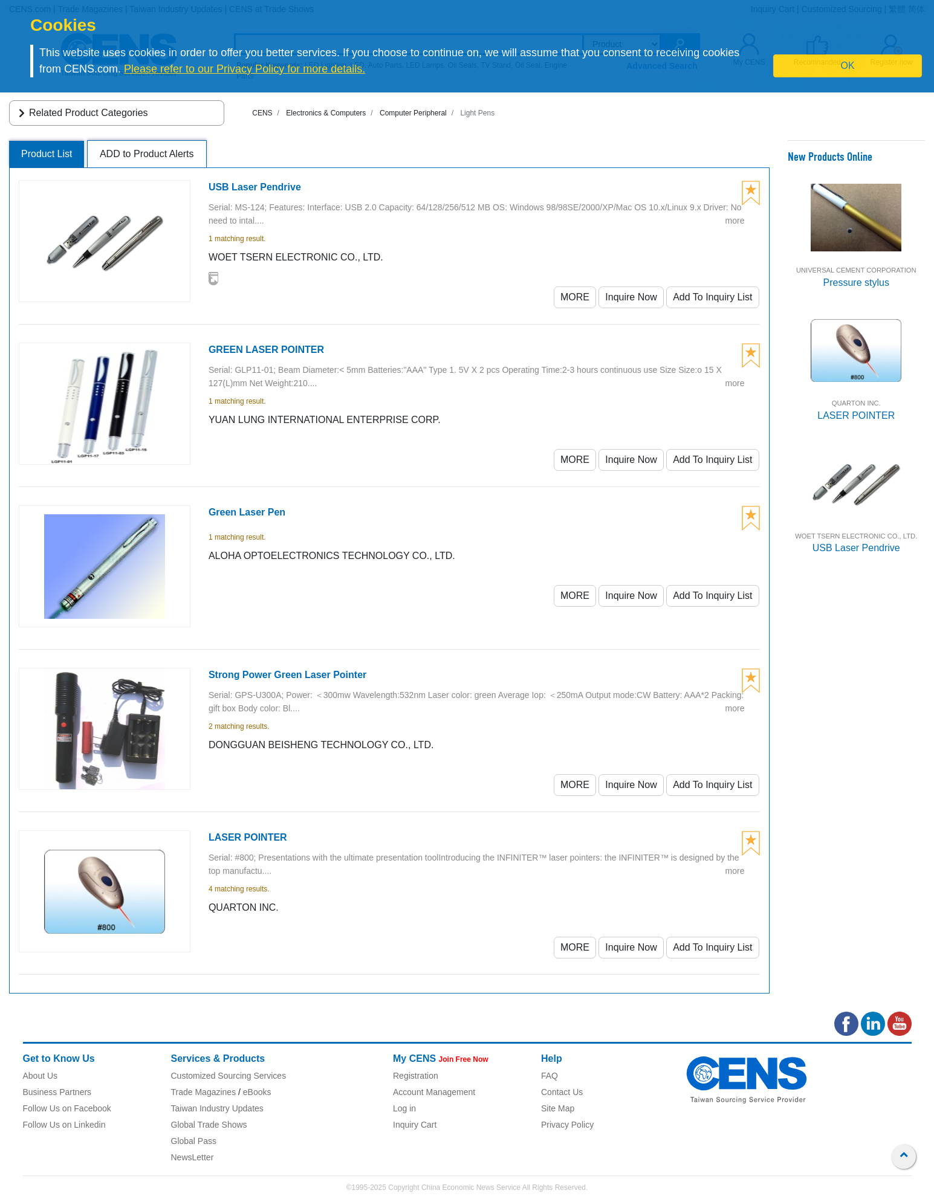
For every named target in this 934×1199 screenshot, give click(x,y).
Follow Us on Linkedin (64, 1125)
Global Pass (193, 1141)
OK (848, 65)
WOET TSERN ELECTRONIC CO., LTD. (856, 536)
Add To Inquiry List (712, 297)
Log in (404, 1108)
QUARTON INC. (856, 403)
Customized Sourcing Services (229, 1076)
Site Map (557, 1108)
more (735, 220)
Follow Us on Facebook (67, 1108)
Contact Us (562, 1092)
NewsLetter (192, 1157)
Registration (415, 1076)
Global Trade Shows (209, 1125)
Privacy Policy (567, 1125)
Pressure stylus (856, 282)
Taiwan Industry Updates (217, 1108)
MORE (574, 297)
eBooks (257, 1092)
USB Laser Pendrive (856, 548)
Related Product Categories (81, 113)
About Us (40, 1076)
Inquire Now (631, 297)
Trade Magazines (203, 1092)
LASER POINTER (856, 415)
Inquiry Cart (414, 1125)
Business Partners (57, 1092)
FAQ (549, 1076)
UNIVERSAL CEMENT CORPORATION (856, 270)
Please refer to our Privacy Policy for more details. (244, 69)
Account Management (434, 1092)
